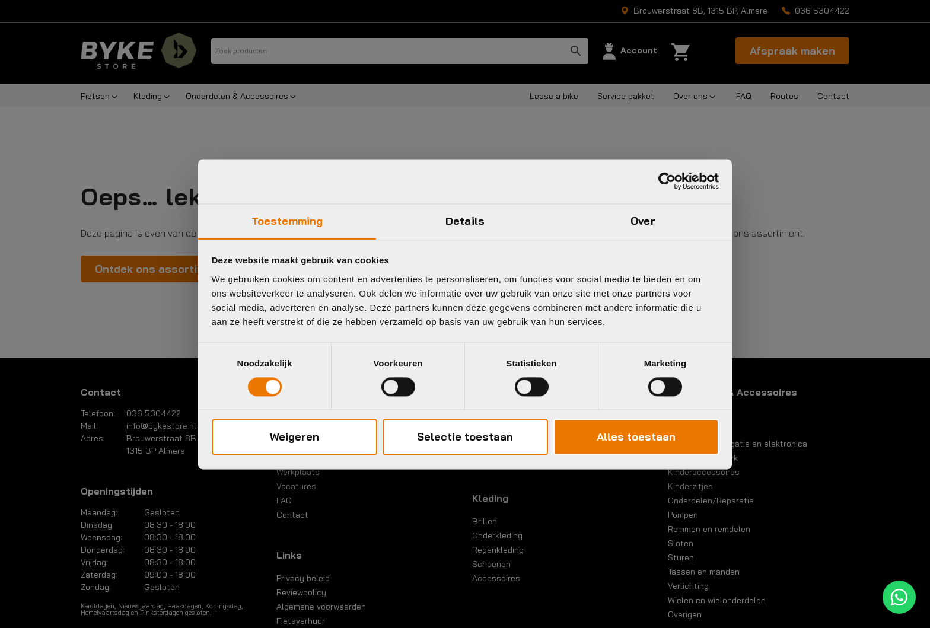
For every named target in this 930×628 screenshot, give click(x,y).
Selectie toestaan (465, 437)
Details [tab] (465, 221)
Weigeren (294, 437)
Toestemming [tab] (287, 221)
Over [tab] (642, 221)
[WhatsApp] (899, 597)
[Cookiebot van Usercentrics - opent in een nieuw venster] (667, 181)
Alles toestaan (636, 437)
